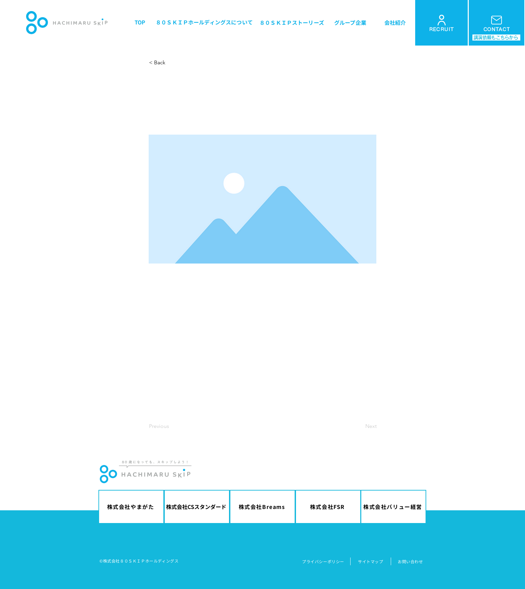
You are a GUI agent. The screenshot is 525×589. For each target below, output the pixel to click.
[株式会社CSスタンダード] (197, 507)
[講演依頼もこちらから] (496, 37)
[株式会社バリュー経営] (393, 507)
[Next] (360, 426)
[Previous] (171, 426)
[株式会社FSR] (328, 507)
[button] (171, 62)
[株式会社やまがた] (131, 507)
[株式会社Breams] (262, 507)
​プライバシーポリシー (323, 561)
